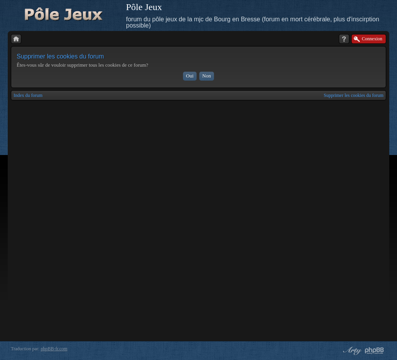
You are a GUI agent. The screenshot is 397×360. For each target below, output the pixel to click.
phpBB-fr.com (54, 348)
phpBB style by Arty (351, 350)
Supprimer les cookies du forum (353, 95)
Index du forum (28, 95)
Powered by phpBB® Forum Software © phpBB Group (374, 350)
